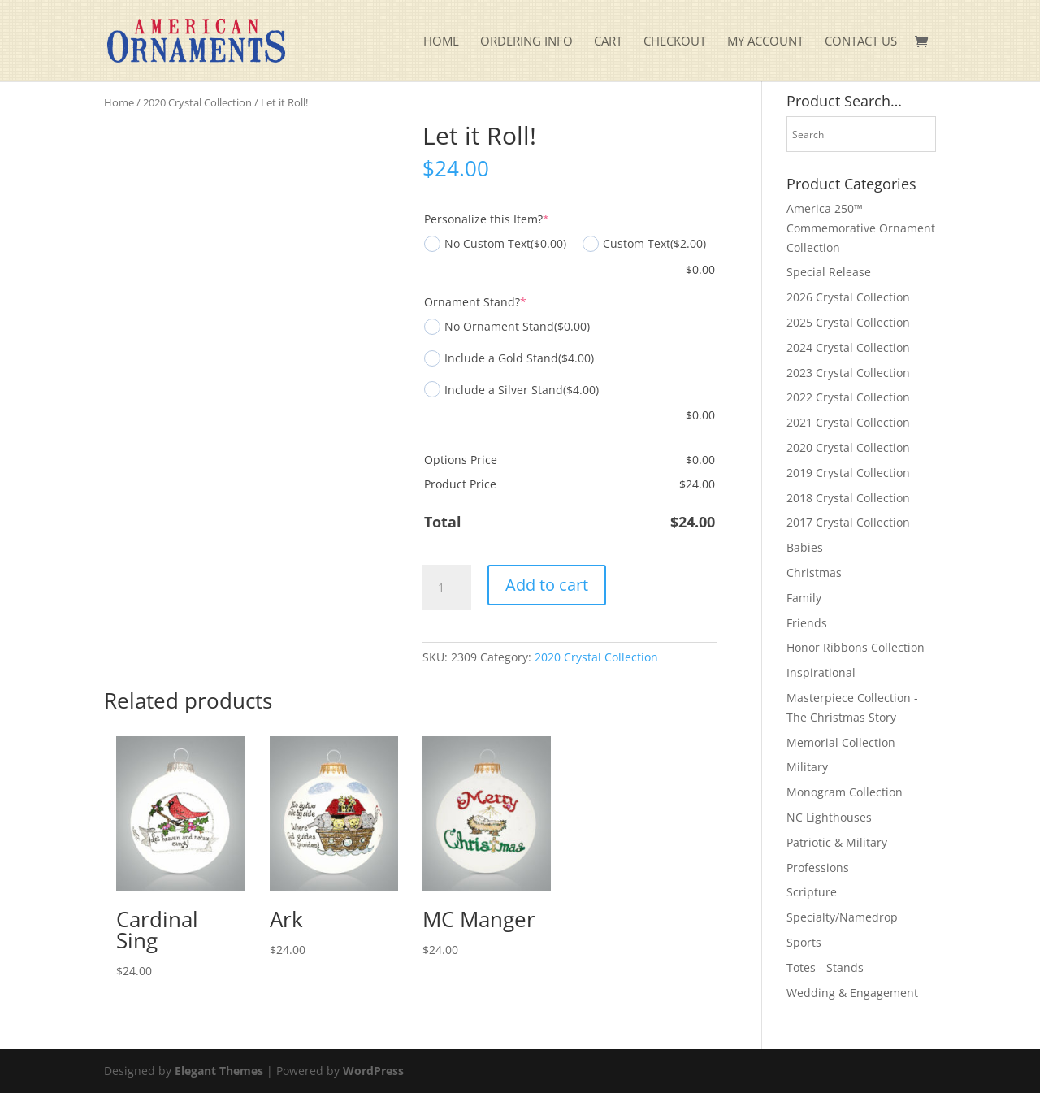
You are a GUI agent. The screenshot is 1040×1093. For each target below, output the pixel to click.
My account (765, 42)
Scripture (811, 892)
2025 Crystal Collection (848, 322)
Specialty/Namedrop (842, 917)
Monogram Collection (844, 792)
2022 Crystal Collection (848, 397)
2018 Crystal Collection (848, 497)
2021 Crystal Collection (848, 422)
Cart (608, 42)
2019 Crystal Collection (848, 472)
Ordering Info (526, 42)
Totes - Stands (825, 967)
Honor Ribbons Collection (855, 647)
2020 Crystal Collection (197, 102)
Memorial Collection (840, 742)
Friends (806, 623)
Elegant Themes (219, 1070)
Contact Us (861, 42)
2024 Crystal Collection (848, 347)
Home (441, 42)
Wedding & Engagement (852, 992)
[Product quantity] (446, 587)
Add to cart (546, 585)
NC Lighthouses (829, 817)
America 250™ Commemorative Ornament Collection (860, 228)
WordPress (373, 1070)
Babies (804, 547)
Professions (817, 867)
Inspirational (821, 672)
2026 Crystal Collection (848, 297)
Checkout (675, 42)
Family (803, 597)
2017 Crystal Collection (848, 522)
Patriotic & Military (836, 842)
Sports (803, 942)
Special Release (828, 272)
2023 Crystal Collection (848, 372)
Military (807, 766)
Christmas (814, 572)
